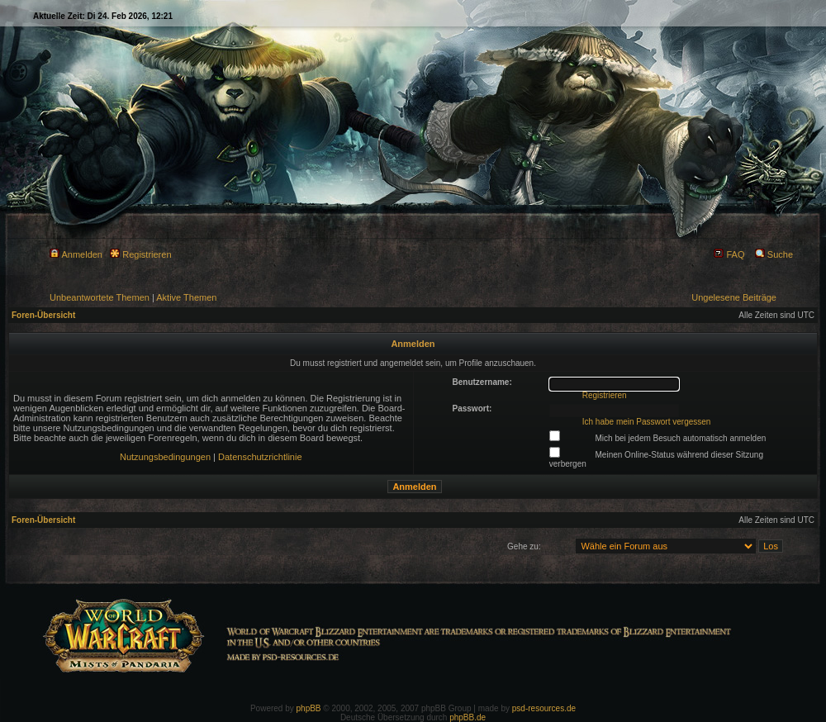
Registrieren (140, 254)
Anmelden (76, 254)
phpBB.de (467, 717)
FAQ (729, 254)
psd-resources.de (544, 708)
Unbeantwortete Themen (100, 297)
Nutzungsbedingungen (165, 457)
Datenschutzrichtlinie (260, 457)
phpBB (309, 708)
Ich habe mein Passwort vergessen (646, 421)
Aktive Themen (186, 297)
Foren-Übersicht (43, 315)
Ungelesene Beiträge (733, 297)
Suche (774, 254)
